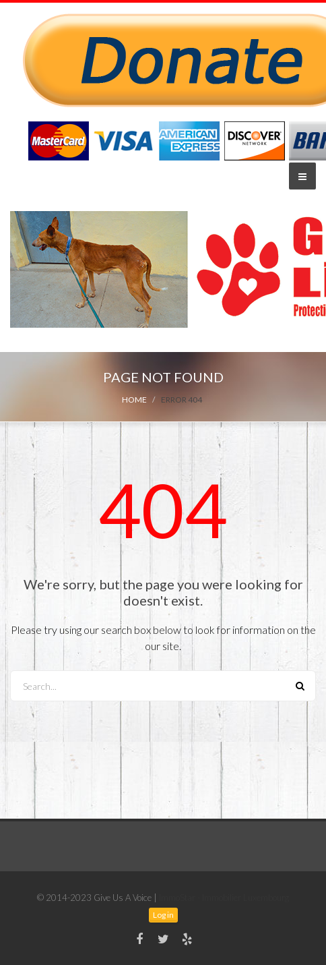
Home (134, 399)
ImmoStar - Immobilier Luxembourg (224, 897)
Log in (163, 915)
